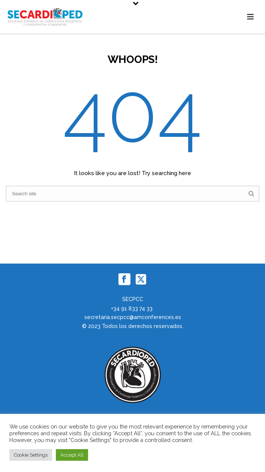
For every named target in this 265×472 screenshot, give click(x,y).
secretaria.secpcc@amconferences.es (132, 317)
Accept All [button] (72, 455)
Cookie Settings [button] (31, 455)
